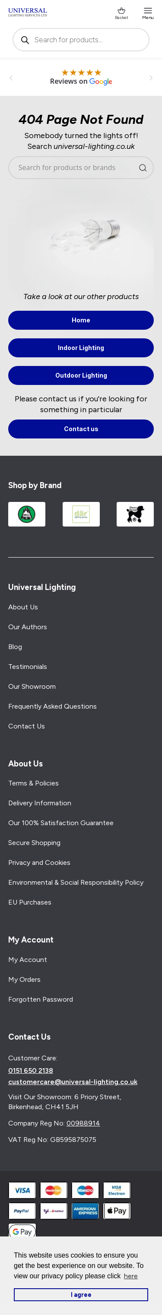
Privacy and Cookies (39, 862)
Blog (15, 647)
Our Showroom (32, 686)
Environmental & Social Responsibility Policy (75, 882)
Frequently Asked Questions (52, 706)
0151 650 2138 (30, 1070)
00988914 (83, 1123)
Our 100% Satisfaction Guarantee (61, 823)
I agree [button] (81, 1295)
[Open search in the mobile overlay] (81, 39)
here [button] (131, 1276)
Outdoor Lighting (81, 375)
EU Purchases (29, 902)
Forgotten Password (40, 999)
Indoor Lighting (81, 347)
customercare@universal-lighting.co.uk (72, 1081)
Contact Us (26, 726)
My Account (27, 960)
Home (81, 320)
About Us (23, 607)
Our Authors (27, 627)
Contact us (81, 428)
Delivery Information (39, 803)
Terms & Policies (33, 783)
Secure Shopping (34, 843)
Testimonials (27, 666)
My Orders (24, 979)
